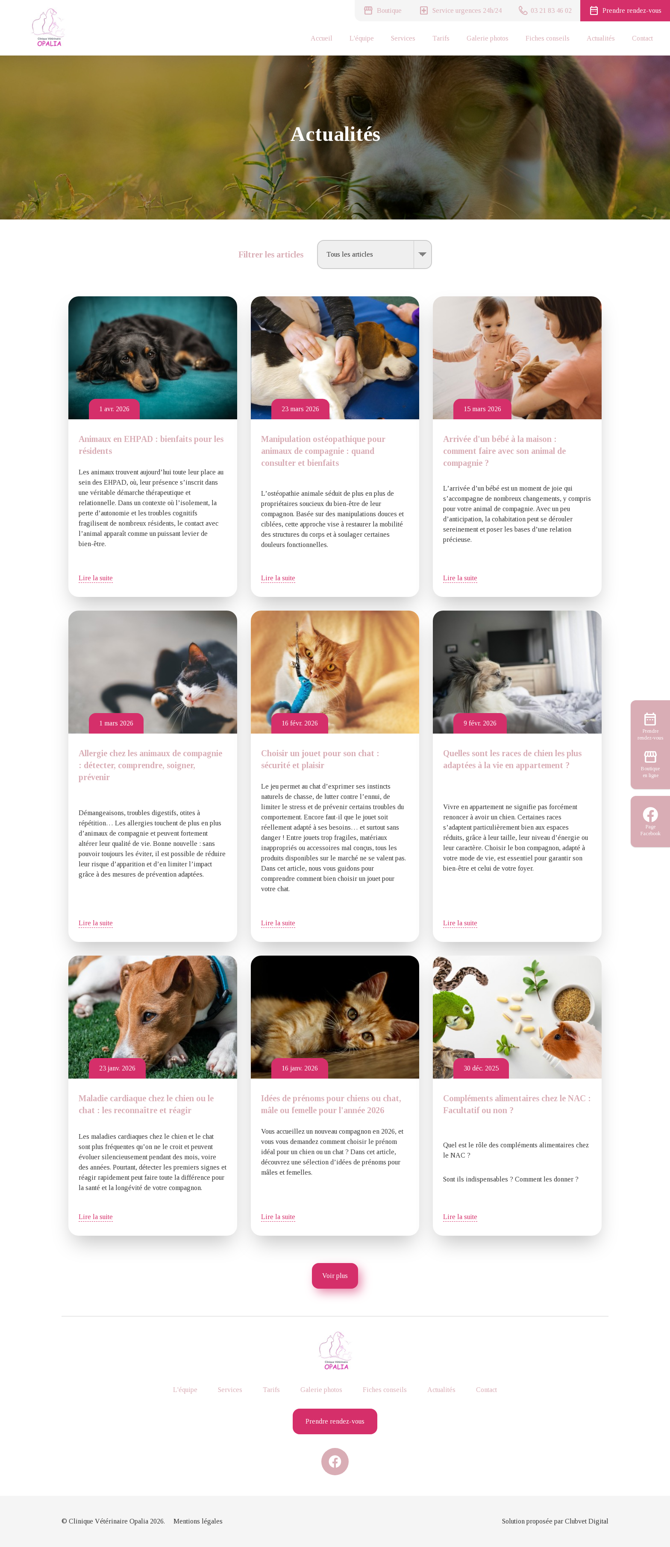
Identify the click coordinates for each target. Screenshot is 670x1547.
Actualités (601, 38)
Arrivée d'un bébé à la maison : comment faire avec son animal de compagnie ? (504, 451)
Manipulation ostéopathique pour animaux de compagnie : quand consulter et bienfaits (323, 451)
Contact (642, 38)
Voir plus (335, 1275)
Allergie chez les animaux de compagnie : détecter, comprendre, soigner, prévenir (150, 765)
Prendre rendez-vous (335, 1421)
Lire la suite (96, 578)
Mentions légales (198, 1521)
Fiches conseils (548, 38)
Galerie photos (487, 38)
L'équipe (362, 38)
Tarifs (441, 38)
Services (403, 38)
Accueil (321, 38)
